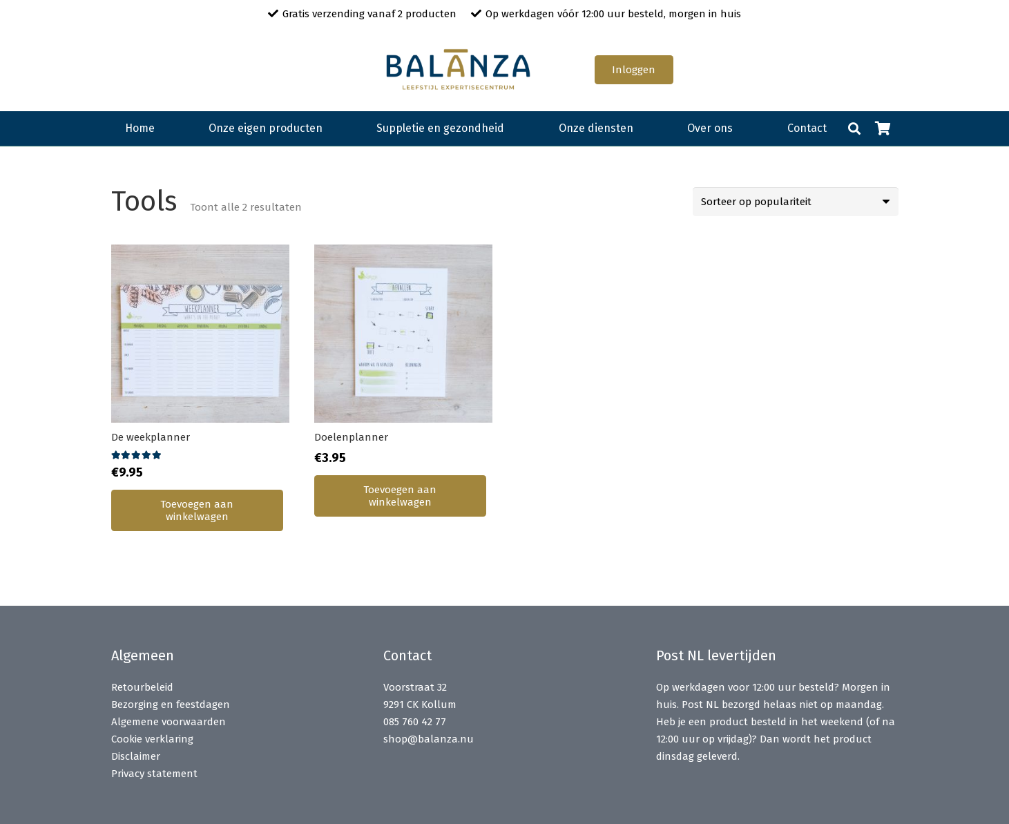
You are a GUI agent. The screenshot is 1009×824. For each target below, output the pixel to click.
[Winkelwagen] (883, 128)
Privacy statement (154, 773)
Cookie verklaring (152, 739)
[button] (854, 128)
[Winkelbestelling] (796, 201)
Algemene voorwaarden (168, 722)
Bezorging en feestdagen (170, 704)
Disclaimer (135, 756)
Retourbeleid (142, 687)
